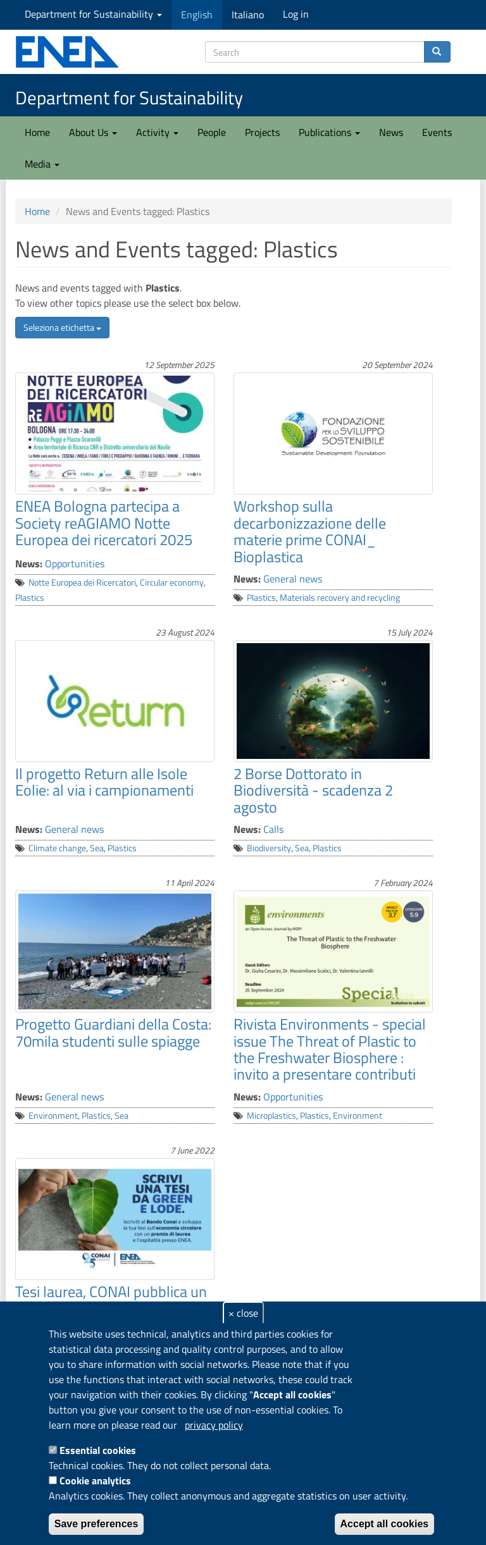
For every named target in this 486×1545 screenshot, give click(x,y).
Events (437, 132)
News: (28, 563)
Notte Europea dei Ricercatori (82, 582)
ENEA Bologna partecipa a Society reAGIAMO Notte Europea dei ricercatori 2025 (103, 523)
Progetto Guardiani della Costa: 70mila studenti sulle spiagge (113, 1032)
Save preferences (96, 1523)
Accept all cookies (384, 1523)
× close (243, 1312)
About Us (93, 132)
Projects (262, 132)
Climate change (57, 848)
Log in (296, 14)
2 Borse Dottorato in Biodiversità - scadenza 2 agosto (313, 790)
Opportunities (74, 563)
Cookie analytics (95, 1480)
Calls (273, 829)
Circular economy (172, 582)
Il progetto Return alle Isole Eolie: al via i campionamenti (104, 781)
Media (42, 163)
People (211, 132)
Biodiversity (269, 848)
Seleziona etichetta (62, 327)
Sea (97, 848)
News (391, 132)
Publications (329, 132)
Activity (157, 132)
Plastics (29, 597)
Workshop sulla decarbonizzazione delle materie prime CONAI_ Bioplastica (310, 531)
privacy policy (214, 1424)
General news (292, 578)
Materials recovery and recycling (340, 597)
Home (37, 132)
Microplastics (271, 1115)
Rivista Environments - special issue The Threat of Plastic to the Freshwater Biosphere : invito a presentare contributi (330, 1049)
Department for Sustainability (93, 14)
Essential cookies (97, 1450)
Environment (53, 1115)
